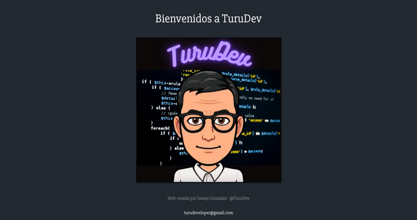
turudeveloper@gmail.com (208, 213)
